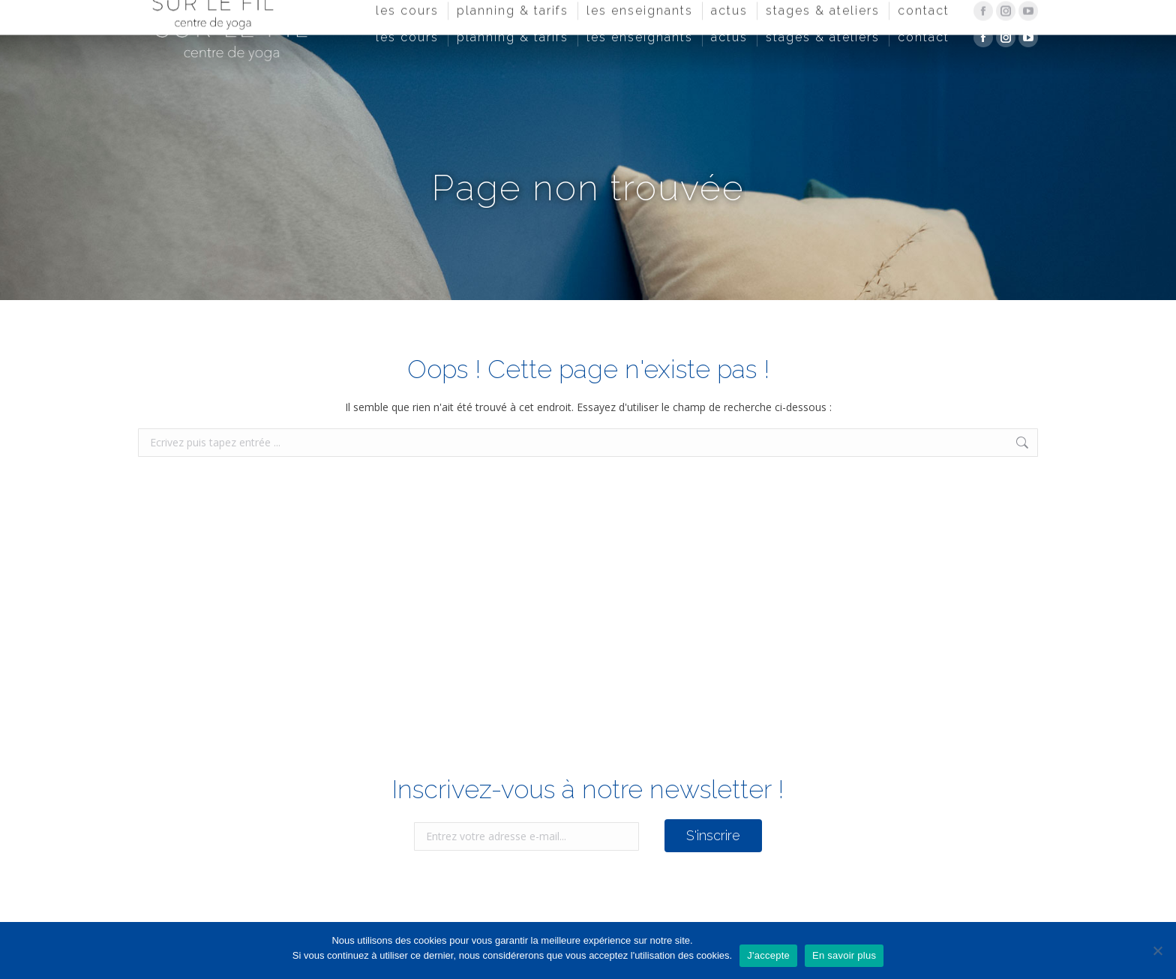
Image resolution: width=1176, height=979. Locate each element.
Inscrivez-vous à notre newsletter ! (588, 789)
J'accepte (768, 955)
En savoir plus (844, 955)
